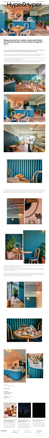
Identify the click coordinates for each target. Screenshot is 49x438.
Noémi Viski (5, 46)
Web (8, 392)
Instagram (11, 392)
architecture (5, 38)
